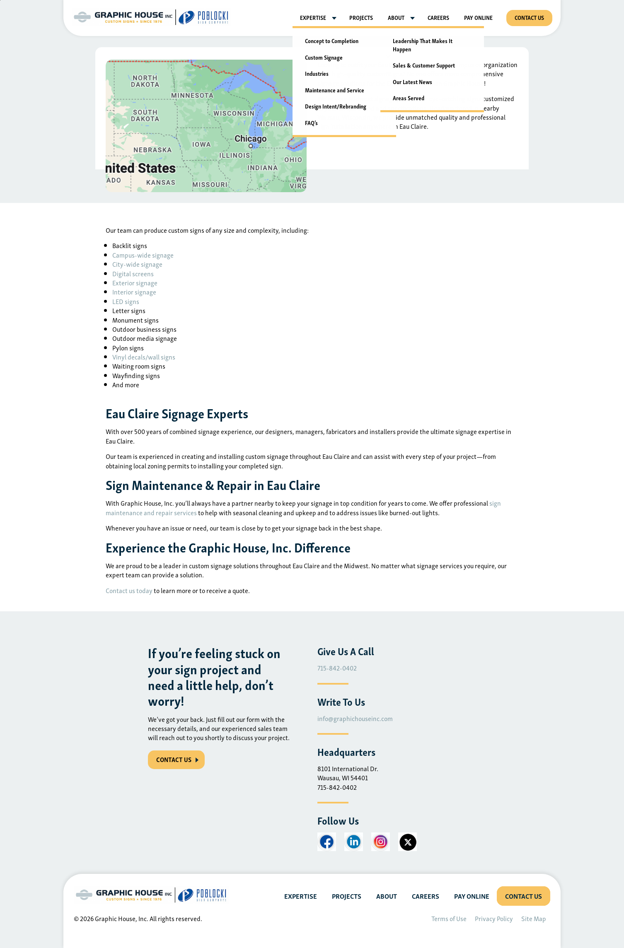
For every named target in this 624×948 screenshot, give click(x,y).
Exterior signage (134, 282)
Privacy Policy (494, 918)
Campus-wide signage (143, 254)
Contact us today (129, 590)
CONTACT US (173, 759)
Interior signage (134, 291)
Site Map (533, 918)
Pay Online (478, 17)
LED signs (125, 301)
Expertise (313, 17)
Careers (438, 17)
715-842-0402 (337, 667)
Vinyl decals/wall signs (143, 356)
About (396, 17)
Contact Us (529, 17)
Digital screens (133, 273)
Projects (361, 17)
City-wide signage (137, 263)
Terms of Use (449, 918)
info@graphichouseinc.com (355, 718)
